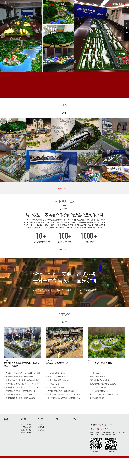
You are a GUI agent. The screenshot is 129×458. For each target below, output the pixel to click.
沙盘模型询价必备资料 (56, 387)
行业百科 (41, 427)
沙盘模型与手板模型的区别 (57, 377)
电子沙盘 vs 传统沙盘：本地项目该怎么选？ (105, 394)
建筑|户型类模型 (26, 430)
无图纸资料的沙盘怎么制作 (99, 380)
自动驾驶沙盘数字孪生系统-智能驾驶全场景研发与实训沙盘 (23, 380)
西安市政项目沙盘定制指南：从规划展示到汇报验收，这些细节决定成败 (65, 398)
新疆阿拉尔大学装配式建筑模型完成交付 (20, 391)
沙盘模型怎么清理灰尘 (98, 377)
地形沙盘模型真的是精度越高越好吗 (103, 384)
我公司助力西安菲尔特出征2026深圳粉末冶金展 (23, 373)
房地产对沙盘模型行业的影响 (58, 380)
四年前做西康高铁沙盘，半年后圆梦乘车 (20, 377)
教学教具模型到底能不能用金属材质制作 (62, 391)
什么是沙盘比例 (95, 373)
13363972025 (102, 429)
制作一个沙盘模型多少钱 (99, 391)
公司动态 (41, 424)
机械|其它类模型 (26, 433)
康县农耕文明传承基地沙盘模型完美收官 (20, 398)
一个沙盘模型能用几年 (98, 387)
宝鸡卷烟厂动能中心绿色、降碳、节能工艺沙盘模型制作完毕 (23, 384)
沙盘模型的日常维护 (97, 398)
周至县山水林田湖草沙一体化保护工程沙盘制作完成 (23, 387)
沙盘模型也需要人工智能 (57, 373)
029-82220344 (117, 4)
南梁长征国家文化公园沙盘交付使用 (19, 394)
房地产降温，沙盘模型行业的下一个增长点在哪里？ (65, 394)
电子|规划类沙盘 (26, 427)
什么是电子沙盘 (53, 384)
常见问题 (41, 430)
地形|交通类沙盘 (26, 424)
